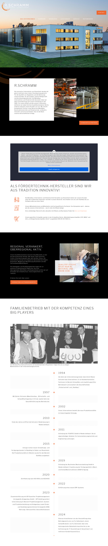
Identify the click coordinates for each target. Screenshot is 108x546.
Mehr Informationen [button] (54, 165)
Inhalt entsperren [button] (54, 169)
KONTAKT (101, 12)
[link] (54, 354)
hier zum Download (80, 211)
